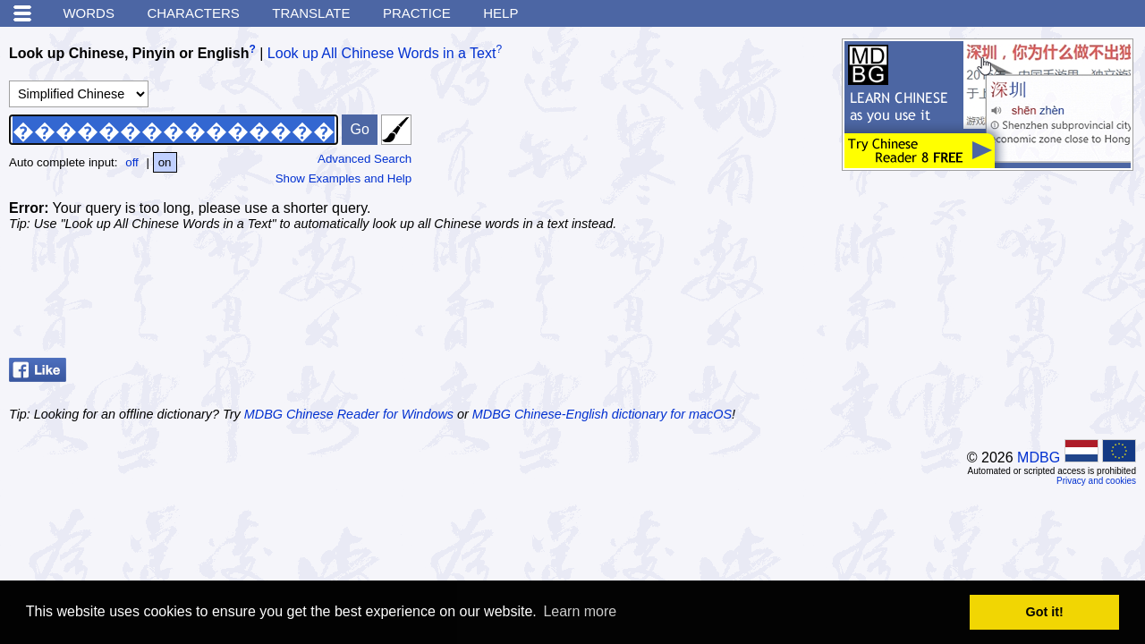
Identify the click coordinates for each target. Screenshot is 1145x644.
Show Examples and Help (344, 178)
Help (500, 13)
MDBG (1038, 457)
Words (88, 13)
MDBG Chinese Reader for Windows (349, 414)
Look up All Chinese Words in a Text (381, 53)
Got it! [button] (1045, 612)
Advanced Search (364, 158)
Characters (193, 13)
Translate (311, 13)
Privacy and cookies (1096, 481)
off (132, 162)
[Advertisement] (993, 306)
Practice (417, 13)
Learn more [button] (579, 611)
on (165, 162)
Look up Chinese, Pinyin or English (129, 53)
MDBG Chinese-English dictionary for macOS (602, 414)
